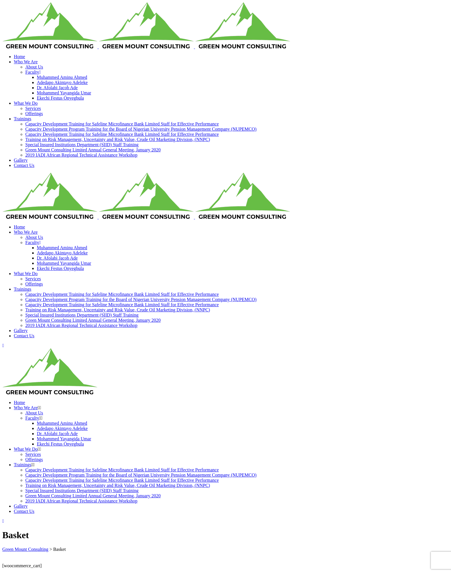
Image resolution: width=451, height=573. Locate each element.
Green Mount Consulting (25, 549)
